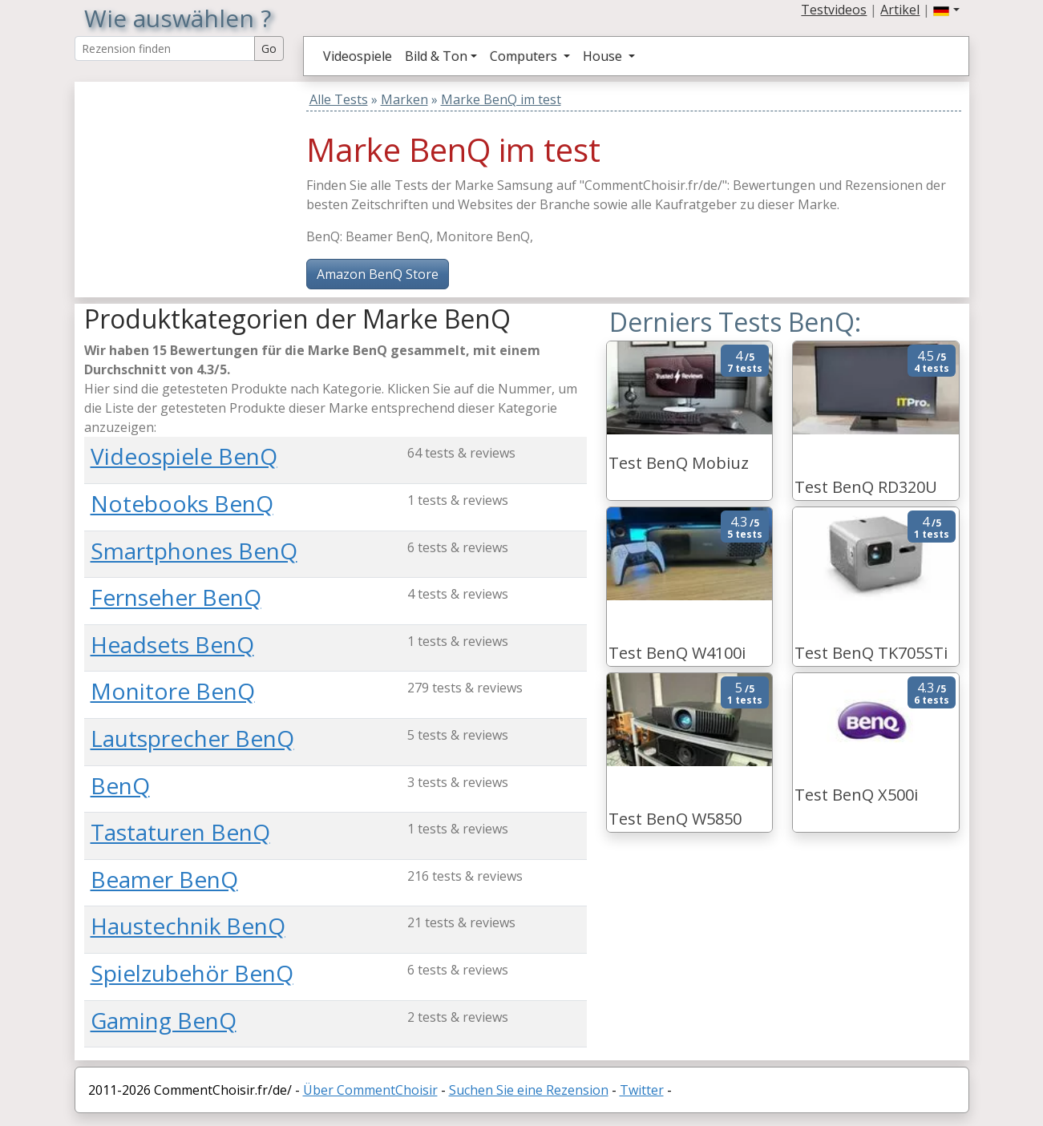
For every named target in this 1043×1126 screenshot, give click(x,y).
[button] (946, 9)
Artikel (900, 9)
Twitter (642, 1090)
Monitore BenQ (173, 691)
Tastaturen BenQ (180, 832)
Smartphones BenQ (194, 550)
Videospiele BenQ (184, 456)
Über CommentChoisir (370, 1090)
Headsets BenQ (172, 644)
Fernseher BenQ (176, 597)
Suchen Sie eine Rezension (528, 1090)
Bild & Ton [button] (436, 56)
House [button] (604, 56)
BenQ (120, 785)
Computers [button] (525, 56)
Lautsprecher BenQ (192, 738)
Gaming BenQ (163, 1020)
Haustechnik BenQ (188, 925)
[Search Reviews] (165, 48)
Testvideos (834, 9)
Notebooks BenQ (182, 503)
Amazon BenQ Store (378, 274)
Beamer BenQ (164, 879)
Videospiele (357, 56)
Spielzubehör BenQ (192, 973)
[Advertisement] (184, 182)
